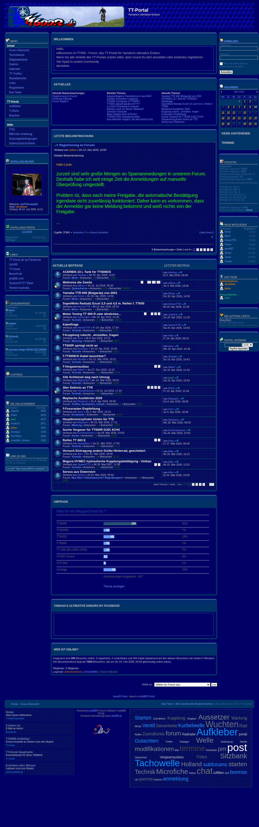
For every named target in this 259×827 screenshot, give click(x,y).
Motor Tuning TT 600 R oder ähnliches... (92, 314)
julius (14, 427)
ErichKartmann (86, 432)
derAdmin (21, 207)
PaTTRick (16, 436)
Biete (75, 277)
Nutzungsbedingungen (23, 138)
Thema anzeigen (114, 586)
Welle (204, 740)
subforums (215, 764)
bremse (238, 772)
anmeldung (175, 779)
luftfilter (218, 773)
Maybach (83, 401)
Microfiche (172, 771)
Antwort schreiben (99, 232)
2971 (43, 423)
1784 (43, 432)
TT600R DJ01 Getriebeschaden (123, 117)
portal (243, 734)
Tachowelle (157, 763)
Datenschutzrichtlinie (22, 143)
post (237, 747)
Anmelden (229, 41)
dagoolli (15, 411)
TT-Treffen (15, 73)
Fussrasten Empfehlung (174, 114)
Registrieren (16, 87)
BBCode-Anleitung (20, 134)
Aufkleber (15, 106)
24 (158, 282)
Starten (143, 718)
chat (205, 771)
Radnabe (188, 734)
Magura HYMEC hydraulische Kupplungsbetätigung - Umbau (107, 461)
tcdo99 (13, 264)
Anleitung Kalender (62, 99)
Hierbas (82, 275)
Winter (138, 726)
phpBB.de (117, 716)
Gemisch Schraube (117, 111)
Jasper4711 (84, 464)
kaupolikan (84, 443)
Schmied (15, 432)
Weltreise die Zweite (77, 282)
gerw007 (229, 248)
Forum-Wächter (108, 671)
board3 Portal (120, 696)
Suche (75, 435)
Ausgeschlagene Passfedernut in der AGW (129, 96)
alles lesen (206, 232)
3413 (43, 419)
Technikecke (17, 55)
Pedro (14, 415)
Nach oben (212, 237)
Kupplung (176, 718)
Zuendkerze (159, 718)
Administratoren (74, 671)
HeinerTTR (84, 306)
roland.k (172, 314)
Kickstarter (211, 750)
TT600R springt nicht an (80, 345)
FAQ (12, 129)
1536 (43, 436)
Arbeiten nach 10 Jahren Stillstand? (125, 109)
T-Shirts (14, 110)
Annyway (83, 348)
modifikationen (154, 748)
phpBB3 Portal (147, 696)
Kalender (14, 69)
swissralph (84, 317)
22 (149, 282)
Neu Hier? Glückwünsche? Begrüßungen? (97, 477)
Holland (191, 764)
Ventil (148, 725)
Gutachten (146, 741)
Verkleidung (226, 741)
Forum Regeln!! (60, 101)
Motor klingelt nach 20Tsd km (122, 114)
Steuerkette (166, 725)
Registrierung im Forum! (64, 96)
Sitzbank (233, 756)
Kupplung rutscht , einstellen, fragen (180, 111)
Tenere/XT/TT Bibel (21, 283)
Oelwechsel (141, 757)
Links (12, 83)
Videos (192, 773)
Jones (228, 257)
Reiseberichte (17, 78)
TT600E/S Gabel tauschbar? (85, 356)
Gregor (228, 261)
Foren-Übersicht (19, 50)
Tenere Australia (19, 287)
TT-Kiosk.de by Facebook (25, 259)
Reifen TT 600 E (74, 440)
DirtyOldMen (91, 671)
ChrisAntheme (86, 390)
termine (192, 748)
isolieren (158, 779)
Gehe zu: (147, 684)
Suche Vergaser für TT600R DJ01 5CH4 (182, 117)
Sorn (80, 338)
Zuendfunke (153, 734)
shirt (227, 773)
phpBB (93, 710)
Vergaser (191, 718)
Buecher (14, 115)
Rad (243, 725)
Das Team (15, 92)
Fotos (202, 757)
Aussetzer (213, 717)
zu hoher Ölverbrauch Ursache (123, 106)
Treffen (169, 741)
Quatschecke (79, 288)
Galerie (13, 64)
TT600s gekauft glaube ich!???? (123, 104)
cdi (136, 779)
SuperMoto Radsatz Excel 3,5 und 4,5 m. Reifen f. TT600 (103, 303)
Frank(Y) (15, 423)
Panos (228, 244)
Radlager (184, 741)
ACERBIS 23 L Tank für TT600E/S (179, 99)
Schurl (81, 474)
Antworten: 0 (79, 232)
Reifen (138, 734)
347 (211, 484)
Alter (80, 453)
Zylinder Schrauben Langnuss (122, 99)
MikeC (81, 369)
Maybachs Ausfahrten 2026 (176, 109)
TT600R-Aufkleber (40, 742)
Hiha (171, 335)
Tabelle (243, 741)
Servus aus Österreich (173, 122)
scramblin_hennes (20, 440)
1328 (43, 440)
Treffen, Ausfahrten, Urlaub (88, 404)
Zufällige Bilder (22, 161)
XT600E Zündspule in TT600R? (123, 101)
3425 (43, 415)
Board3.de (15, 273)
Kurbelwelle (191, 725)
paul (13, 419)
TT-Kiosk (14, 269)
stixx (170, 346)
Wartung (77, 340)
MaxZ (227, 236)
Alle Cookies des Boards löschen (194, 703)
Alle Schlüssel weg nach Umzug (86, 377)
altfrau (81, 285)
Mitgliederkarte (18, 59)
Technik (76, 319)
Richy (171, 388)
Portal (14, 704)
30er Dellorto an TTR (78, 387)
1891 (43, 427)
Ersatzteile (78, 414)
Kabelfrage (167, 101)
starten (238, 764)
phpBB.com (16, 278)
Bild (177, 750)
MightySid (83, 380)
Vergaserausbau (77, 366)
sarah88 (27, 232)
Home (40, 715)
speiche (145, 779)
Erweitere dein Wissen (40, 768)
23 (154, 282)
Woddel (82, 359)
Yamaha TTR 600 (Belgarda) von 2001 (181, 96)
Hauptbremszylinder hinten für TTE (180, 119)
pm (222, 748)
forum (173, 733)
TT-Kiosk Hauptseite (40, 755)
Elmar (81, 296)
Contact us (40, 728)
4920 (43, 411)
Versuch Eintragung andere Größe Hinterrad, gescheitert (104, 450)
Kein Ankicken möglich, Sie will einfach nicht (130, 119)
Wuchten (221, 724)
